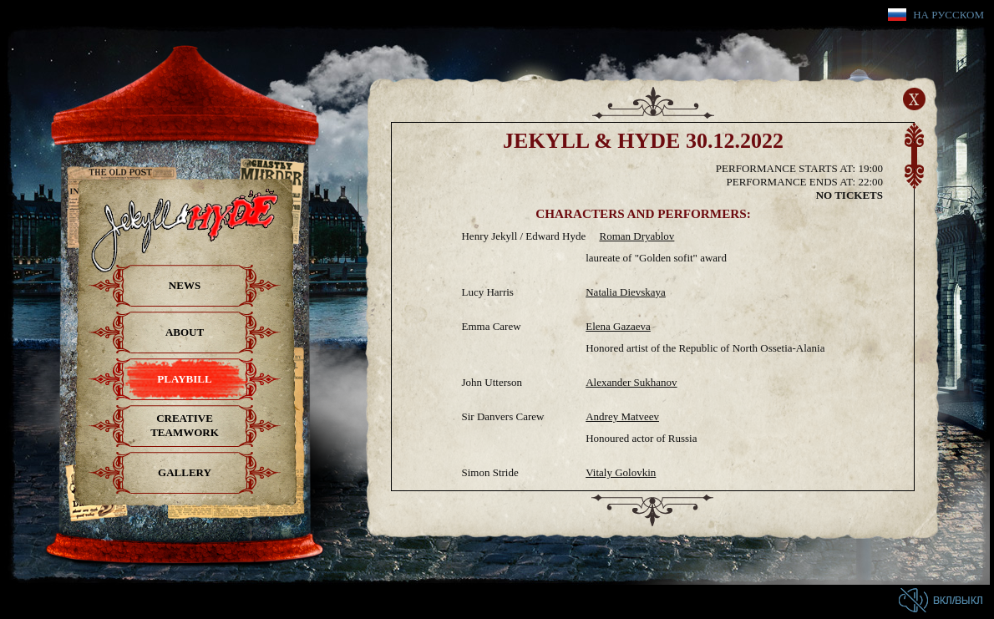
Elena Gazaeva (618, 326)
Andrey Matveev (622, 416)
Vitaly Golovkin (621, 472)
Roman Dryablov (636, 236)
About (184, 332)
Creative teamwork (184, 425)
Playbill (184, 379)
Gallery (184, 472)
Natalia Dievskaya (626, 292)
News (184, 285)
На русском (948, 14)
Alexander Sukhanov (631, 382)
